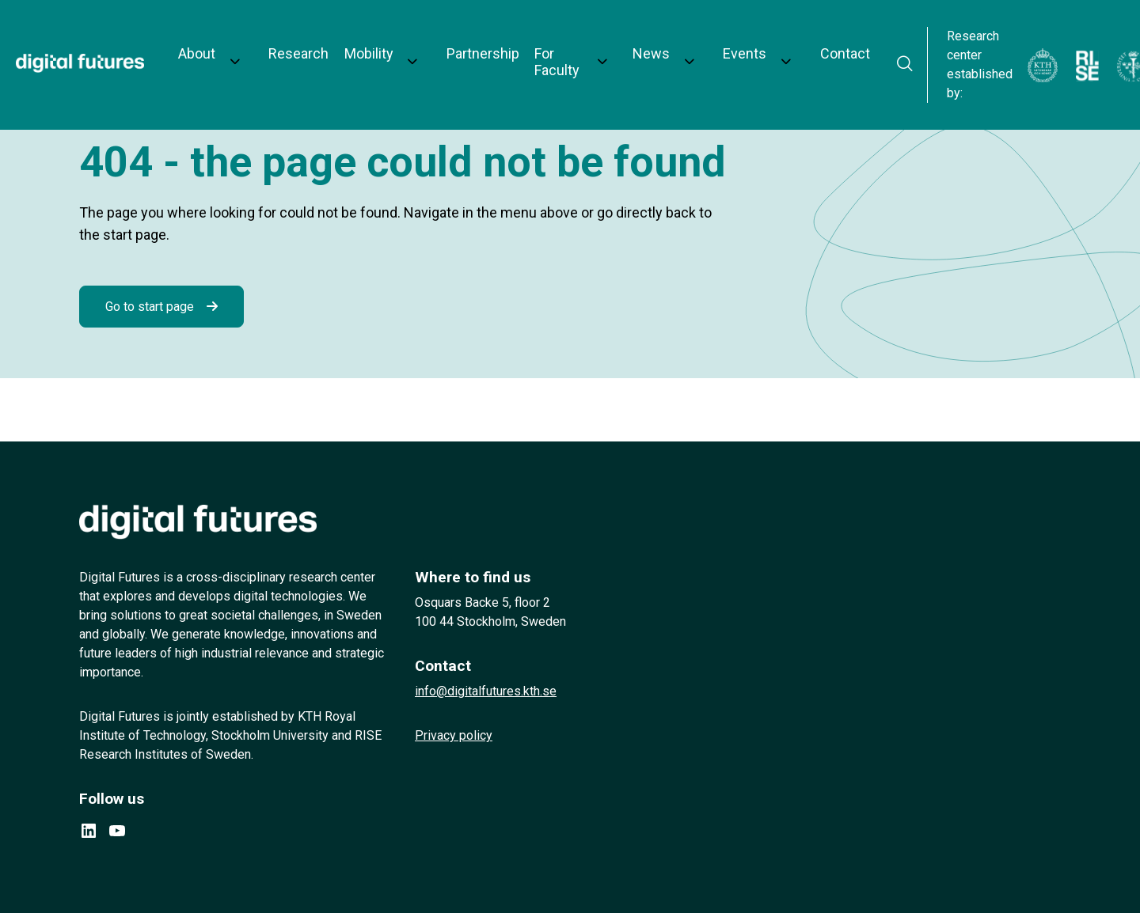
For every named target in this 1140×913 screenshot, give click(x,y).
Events (690, 40)
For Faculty (527, 40)
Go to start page (149, 306)
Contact (771, 40)
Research (291, 40)
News (614, 40)
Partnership (450, 40)
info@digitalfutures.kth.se (486, 691)
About (208, 40)
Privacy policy (453, 735)
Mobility (355, 40)
